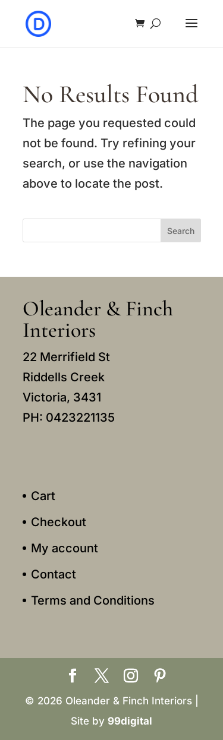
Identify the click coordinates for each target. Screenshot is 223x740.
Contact (53, 574)
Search (180, 231)
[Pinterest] (160, 677)
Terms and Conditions (93, 600)
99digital (130, 721)
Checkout (58, 522)
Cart (43, 496)
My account (64, 548)
